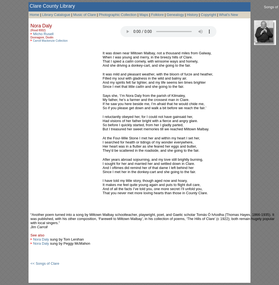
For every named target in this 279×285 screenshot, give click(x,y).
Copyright (208, 15)
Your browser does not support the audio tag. (168, 31)
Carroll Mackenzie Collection (50, 40)
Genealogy (175, 15)
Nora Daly (41, 239)
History (192, 15)
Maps (143, 15)
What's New (228, 15)
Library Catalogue (56, 15)
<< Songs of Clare (44, 263)
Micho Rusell (43, 34)
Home (34, 15)
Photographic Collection (117, 15)
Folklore (157, 15)
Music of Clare (84, 15)
